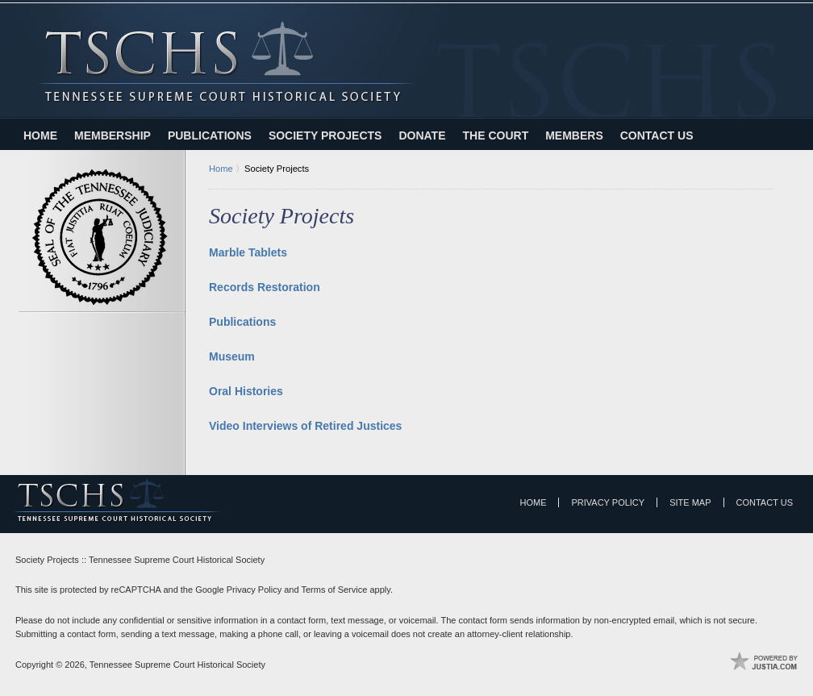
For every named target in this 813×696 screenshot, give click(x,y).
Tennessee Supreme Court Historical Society (177, 664)
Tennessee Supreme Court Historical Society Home (226, 61)
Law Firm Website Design (764, 661)
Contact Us (657, 135)
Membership (112, 135)
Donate (421, 135)
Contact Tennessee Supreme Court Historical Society (774, 29)
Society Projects (325, 135)
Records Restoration (264, 287)
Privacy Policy (607, 502)
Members (574, 135)
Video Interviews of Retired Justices (305, 425)
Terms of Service (334, 589)
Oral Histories (246, 391)
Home (40, 135)
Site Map (690, 502)
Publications (210, 135)
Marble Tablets (248, 252)
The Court (496, 135)
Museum (232, 356)
